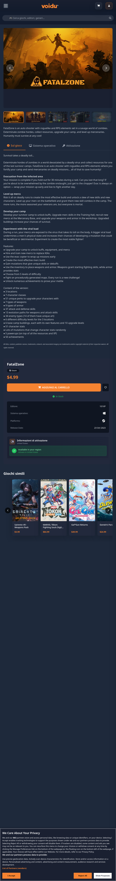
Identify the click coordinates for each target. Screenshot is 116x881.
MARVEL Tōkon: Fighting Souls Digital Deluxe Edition (53, 526)
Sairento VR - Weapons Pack (21, 526)
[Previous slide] (10, 68)
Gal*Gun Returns (79, 524)
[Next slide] (106, 68)
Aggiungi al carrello (54, 387)
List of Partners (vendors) (14, 871)
